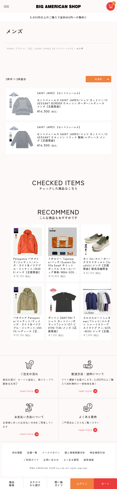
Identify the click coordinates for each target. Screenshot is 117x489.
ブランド (20, 48)
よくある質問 (71, 459)
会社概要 (17, 452)
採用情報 (89, 459)
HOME (10, 48)
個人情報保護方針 (75, 452)
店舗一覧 (32, 452)
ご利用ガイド (31, 459)
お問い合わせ (51, 459)
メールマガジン (51, 452)
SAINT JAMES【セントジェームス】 (54, 48)
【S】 (30, 48)
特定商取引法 (97, 452)
